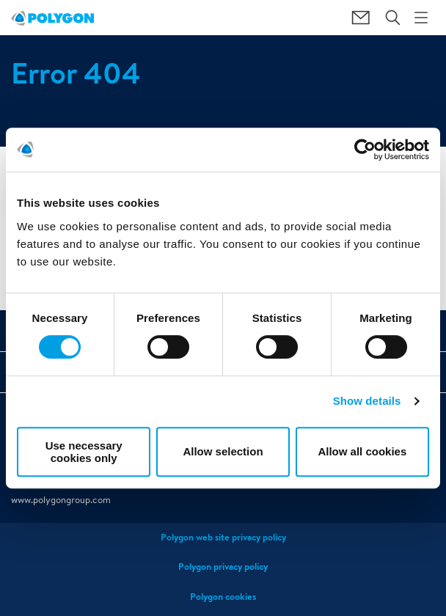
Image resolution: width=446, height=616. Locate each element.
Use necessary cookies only (84, 451)
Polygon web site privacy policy (223, 537)
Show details (367, 401)
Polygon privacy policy (223, 566)
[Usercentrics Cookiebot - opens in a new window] (365, 150)
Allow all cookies (362, 451)
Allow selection (223, 451)
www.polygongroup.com (61, 500)
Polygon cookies (223, 596)
